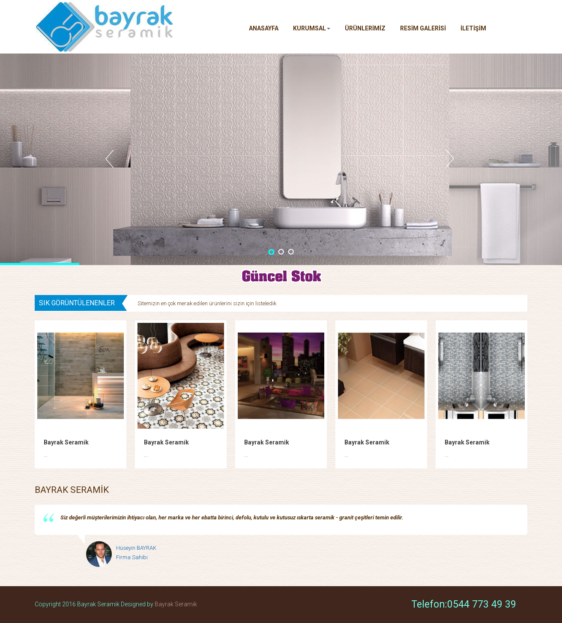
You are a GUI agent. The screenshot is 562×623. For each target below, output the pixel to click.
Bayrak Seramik (66, 442)
